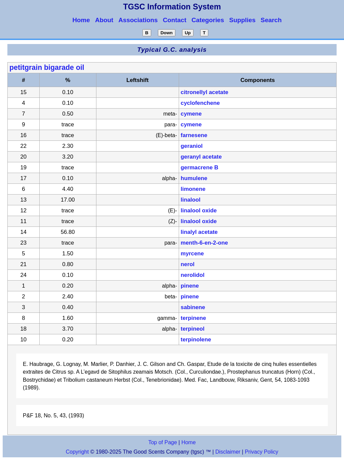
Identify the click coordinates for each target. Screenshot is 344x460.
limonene (193, 189)
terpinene (193, 318)
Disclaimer (228, 452)
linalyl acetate (199, 232)
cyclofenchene (200, 103)
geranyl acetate (201, 157)
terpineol (193, 329)
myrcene (192, 253)
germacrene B (199, 167)
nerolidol (193, 275)
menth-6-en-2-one (204, 243)
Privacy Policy (260, 452)
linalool (191, 200)
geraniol (192, 146)
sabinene (193, 307)
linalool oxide (199, 210)
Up (188, 32)
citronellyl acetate (204, 92)
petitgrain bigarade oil (46, 68)
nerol (188, 264)
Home (188, 442)
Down (167, 32)
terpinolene (196, 339)
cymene (191, 114)
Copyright (77, 452)
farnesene (194, 135)
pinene (190, 286)
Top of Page (162, 442)
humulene (194, 178)
